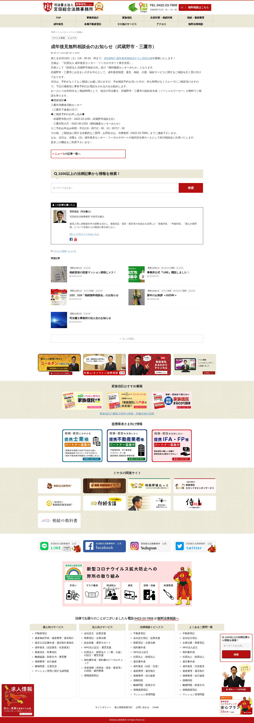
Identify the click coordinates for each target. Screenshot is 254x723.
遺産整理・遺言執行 (144, 671)
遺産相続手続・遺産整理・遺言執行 (54, 638)
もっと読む (128, 338)
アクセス (161, 24)
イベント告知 (60, 251)
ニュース (67, 153)
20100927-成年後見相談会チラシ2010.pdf (128, 58)
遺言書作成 (139, 661)
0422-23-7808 (144, 618)
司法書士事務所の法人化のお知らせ (90, 318)
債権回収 (138, 680)
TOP (58, 17)
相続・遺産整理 (195, 17)
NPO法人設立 (140, 652)
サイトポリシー (103, 707)
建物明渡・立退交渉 (46, 666)
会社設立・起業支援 (95, 633)
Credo (156, 707)
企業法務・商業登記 (193, 642)
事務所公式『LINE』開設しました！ (168, 272)
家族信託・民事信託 (46, 652)
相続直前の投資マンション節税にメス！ (92, 272)
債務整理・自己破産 (46, 661)
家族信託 (127, 17)
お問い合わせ (142, 707)
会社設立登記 (190, 638)
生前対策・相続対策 (161, 17)
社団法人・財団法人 (144, 656)
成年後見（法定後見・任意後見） (53, 647)
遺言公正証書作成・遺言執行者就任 (54, 642)
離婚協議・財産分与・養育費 (50, 656)
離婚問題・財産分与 (144, 685)
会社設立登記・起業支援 (146, 638)
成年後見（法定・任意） (146, 666)
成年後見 (58, 24)
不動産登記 (41, 633)
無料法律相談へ (168, 618)
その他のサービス (127, 24)
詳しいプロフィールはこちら (84, 234)
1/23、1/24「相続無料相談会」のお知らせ (93, 295)
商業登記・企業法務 (95, 638)
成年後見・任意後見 (193, 666)
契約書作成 (139, 647)
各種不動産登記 (92, 24)
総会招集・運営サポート (97, 642)
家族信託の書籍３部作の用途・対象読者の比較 (127, 413)
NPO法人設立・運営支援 (97, 647)
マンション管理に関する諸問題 (52, 671)
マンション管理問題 (144, 694)
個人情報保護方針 (123, 707)
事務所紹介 (93, 17)
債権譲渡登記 (91, 675)
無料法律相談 (195, 24)
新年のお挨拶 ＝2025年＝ (162, 295)
